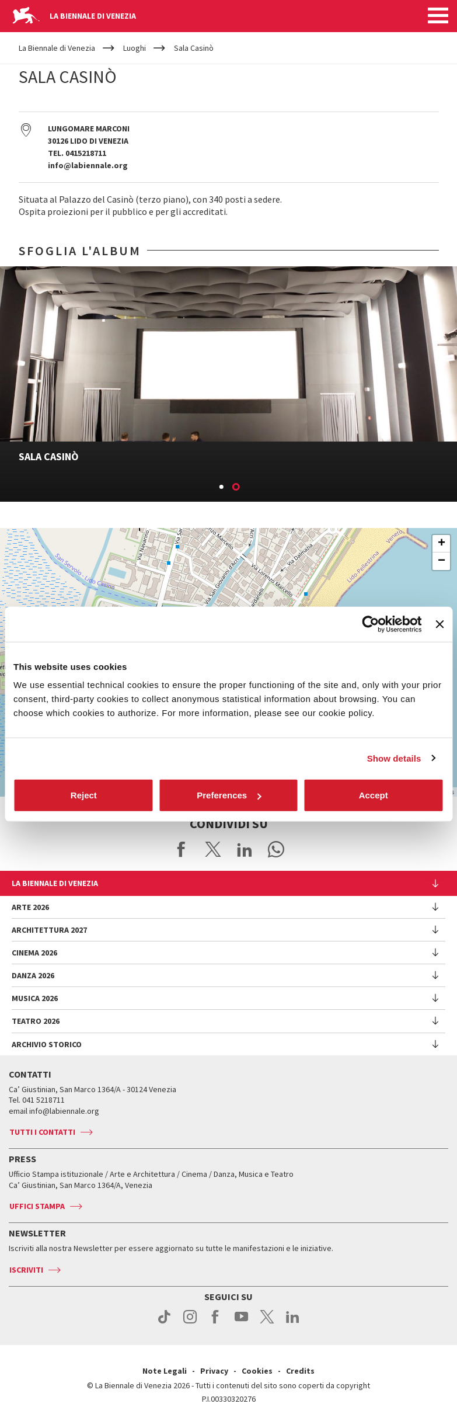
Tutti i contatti (42, 1132)
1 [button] (222, 488)
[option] (228, 384)
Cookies (257, 1371)
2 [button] (236, 488)
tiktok (164, 1323)
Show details (394, 758)
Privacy (214, 1371)
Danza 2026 (33, 975)
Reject (84, 795)
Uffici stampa (37, 1206)
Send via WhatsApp (276, 849)
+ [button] (441, 544)
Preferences (229, 795)
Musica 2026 (35, 998)
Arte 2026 (30, 907)
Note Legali (164, 1371)
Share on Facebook (181, 849)
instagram (190, 1323)
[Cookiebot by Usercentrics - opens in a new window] (371, 624)
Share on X (213, 849)
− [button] (441, 561)
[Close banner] (439, 624)
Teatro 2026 (36, 1021)
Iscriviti (26, 1269)
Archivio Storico (47, 1044)
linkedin (293, 1323)
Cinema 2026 (34, 952)
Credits (300, 1371)
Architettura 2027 (49, 930)
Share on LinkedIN (244, 849)
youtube (241, 1323)
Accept (373, 795)
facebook (216, 1323)
